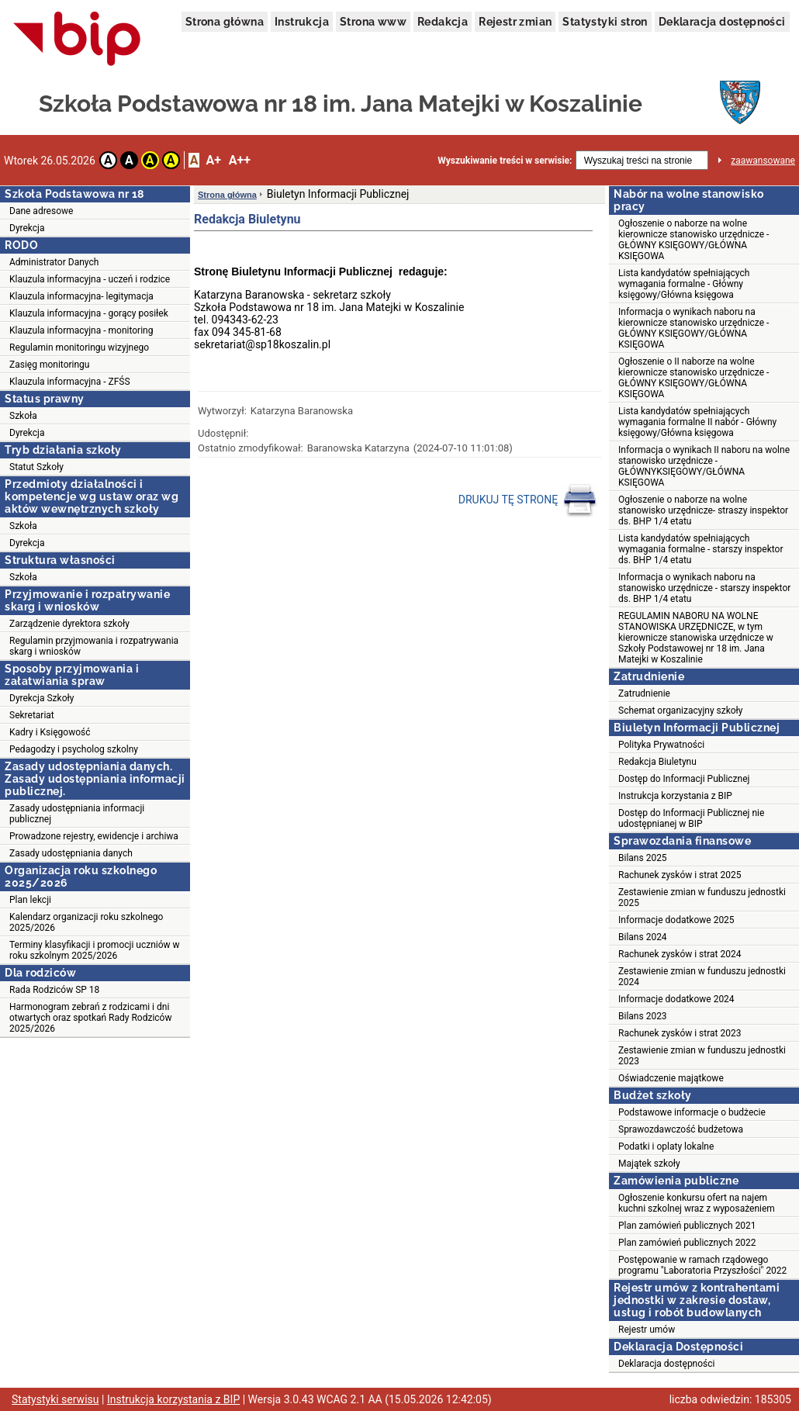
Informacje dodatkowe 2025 (676, 920)
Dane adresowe (41, 211)
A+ (213, 160)
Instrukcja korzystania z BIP (675, 795)
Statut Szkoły (36, 467)
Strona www (373, 22)
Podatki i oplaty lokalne (666, 1146)
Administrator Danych (54, 262)
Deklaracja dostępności (722, 22)
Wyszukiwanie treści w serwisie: (505, 160)
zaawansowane (763, 160)
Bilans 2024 (642, 937)
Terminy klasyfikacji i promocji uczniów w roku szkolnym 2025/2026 (94, 950)
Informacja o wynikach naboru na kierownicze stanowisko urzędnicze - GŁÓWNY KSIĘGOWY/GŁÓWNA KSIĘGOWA (693, 328)
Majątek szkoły (649, 1163)
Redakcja (442, 22)
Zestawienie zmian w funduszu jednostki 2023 (702, 1056)
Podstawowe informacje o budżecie (692, 1112)
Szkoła (23, 415)
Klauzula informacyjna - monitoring (81, 330)
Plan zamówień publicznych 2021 (687, 1225)
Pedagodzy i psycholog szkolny (73, 749)
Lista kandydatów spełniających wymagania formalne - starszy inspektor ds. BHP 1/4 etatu (700, 549)
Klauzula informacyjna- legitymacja (81, 296)
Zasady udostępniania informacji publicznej (76, 814)
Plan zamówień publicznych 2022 (687, 1242)
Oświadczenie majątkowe (671, 1078)
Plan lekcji (30, 899)
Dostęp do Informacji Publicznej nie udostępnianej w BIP (691, 818)
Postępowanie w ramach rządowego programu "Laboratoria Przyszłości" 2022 (702, 1265)
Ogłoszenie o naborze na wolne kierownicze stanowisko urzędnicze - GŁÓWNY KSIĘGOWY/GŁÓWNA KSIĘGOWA (693, 239)
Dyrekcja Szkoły (41, 698)
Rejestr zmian (515, 22)
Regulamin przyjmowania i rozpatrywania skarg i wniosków (93, 646)
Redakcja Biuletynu (657, 761)
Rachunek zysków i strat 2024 (679, 954)
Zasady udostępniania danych (71, 853)
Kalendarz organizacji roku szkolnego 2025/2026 (86, 922)
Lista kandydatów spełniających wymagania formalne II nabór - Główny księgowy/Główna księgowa (697, 422)
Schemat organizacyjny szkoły (680, 710)
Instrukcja (302, 22)
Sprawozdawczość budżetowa (680, 1129)
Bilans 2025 (642, 857)
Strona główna (224, 22)
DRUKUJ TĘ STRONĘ (527, 500)
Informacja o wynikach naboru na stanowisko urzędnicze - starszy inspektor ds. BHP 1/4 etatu (704, 588)
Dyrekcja (27, 228)
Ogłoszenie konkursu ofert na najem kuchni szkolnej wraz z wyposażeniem (696, 1203)
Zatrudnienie (644, 693)
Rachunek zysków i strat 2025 (679, 875)
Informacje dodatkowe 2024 (676, 999)
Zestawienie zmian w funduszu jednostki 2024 (702, 976)
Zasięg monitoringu (49, 364)
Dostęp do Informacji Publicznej (683, 778)
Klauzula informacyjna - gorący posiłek (88, 313)
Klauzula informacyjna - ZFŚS (69, 381)
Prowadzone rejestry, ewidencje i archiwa (93, 836)
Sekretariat (31, 715)
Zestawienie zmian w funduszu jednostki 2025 (702, 897)
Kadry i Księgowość (49, 732)
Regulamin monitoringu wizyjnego (79, 347)
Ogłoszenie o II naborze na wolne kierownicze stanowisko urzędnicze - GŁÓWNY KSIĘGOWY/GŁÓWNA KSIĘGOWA (693, 377)
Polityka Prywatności (661, 744)
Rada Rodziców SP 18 (54, 989)
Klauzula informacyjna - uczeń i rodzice (89, 279)
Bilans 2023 (642, 1016)
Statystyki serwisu (55, 1399)
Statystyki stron (604, 22)
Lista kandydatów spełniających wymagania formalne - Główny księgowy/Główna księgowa (683, 284)
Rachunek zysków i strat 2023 (679, 1033)
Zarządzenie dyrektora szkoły (69, 623)
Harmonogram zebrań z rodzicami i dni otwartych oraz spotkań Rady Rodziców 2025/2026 (90, 1017)
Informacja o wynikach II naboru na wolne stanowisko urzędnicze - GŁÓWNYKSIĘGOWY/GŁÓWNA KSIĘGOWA (704, 466)
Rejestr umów (646, 1329)
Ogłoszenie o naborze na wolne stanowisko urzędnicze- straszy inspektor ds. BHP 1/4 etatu (703, 510)
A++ (240, 160)
